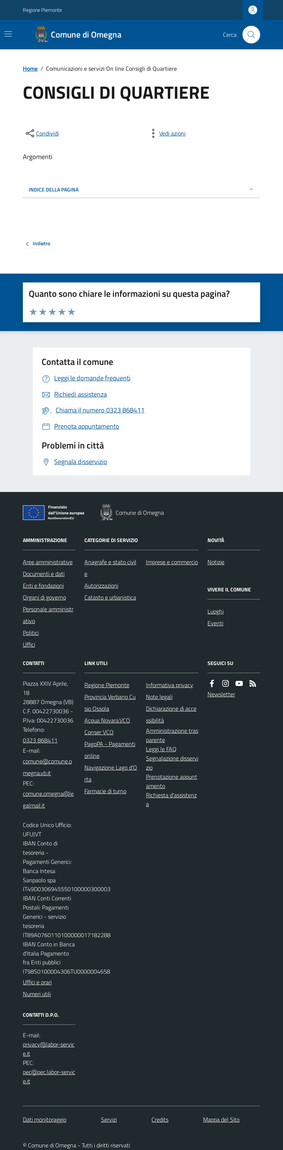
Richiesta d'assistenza (171, 800)
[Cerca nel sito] (248, 34)
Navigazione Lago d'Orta (110, 773)
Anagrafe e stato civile (110, 568)
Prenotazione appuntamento (171, 781)
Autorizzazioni (101, 585)
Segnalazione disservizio (172, 763)
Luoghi (215, 611)
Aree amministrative (48, 562)
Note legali (159, 696)
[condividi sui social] (41, 133)
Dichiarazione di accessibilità (171, 714)
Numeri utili (37, 993)
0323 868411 (40, 740)
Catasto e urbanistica (110, 597)
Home (30, 68)
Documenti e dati (43, 573)
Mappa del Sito (221, 1119)
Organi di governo (44, 597)
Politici (31, 632)
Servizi (109, 1119)
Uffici (29, 644)
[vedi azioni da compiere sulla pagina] (166, 133)
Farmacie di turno (105, 791)
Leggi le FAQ (161, 749)
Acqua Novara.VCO (107, 720)
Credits (159, 1119)
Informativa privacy (169, 684)
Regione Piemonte (42, 10)
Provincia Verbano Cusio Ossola (110, 702)
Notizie (215, 562)
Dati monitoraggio (44, 1119)
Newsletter (221, 694)
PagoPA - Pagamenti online (109, 749)
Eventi (215, 623)
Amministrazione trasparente (172, 735)
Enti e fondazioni (43, 585)
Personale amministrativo (48, 615)
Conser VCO (98, 732)
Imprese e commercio (172, 562)
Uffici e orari (37, 982)
